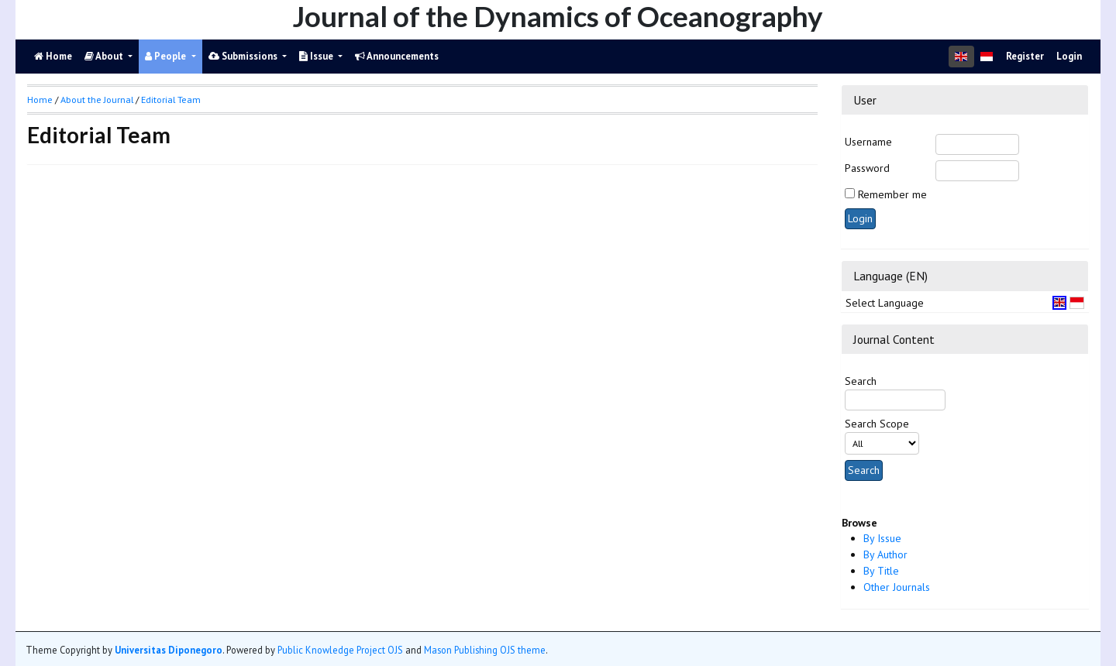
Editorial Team (171, 99)
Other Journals (896, 587)
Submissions (244, 56)
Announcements (397, 56)
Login (1069, 56)
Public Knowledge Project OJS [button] (340, 650)
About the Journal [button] (96, 99)
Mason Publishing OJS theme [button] (485, 650)
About (105, 56)
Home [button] (40, 99)
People (166, 56)
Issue (317, 56)
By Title (881, 571)
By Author (885, 554)
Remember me (892, 194)
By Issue (882, 538)
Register (1025, 56)
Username (868, 142)
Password (867, 168)
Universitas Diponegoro (168, 650)
